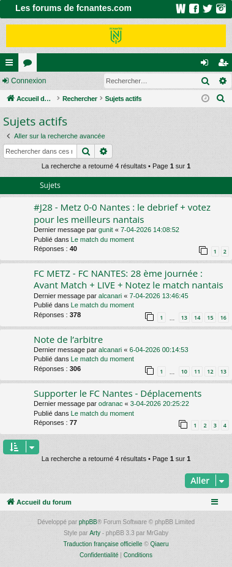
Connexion (28, 81)
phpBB (88, 522)
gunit (106, 229)
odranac (111, 403)
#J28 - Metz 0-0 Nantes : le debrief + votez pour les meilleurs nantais (122, 213)
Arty (94, 533)
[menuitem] (220, 98)
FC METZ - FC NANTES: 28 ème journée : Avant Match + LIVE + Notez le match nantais (128, 279)
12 (210, 371)
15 (210, 317)
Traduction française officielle (103, 544)
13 (184, 317)
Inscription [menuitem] (225, 65)
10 (184, 371)
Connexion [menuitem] (207, 65)
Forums (30, 65)
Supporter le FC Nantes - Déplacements (118, 393)
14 (197, 317)
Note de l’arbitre (68, 339)
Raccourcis (11, 65)
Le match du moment (102, 239)
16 (223, 317)
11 (197, 371)
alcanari (110, 295)
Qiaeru (159, 544)
